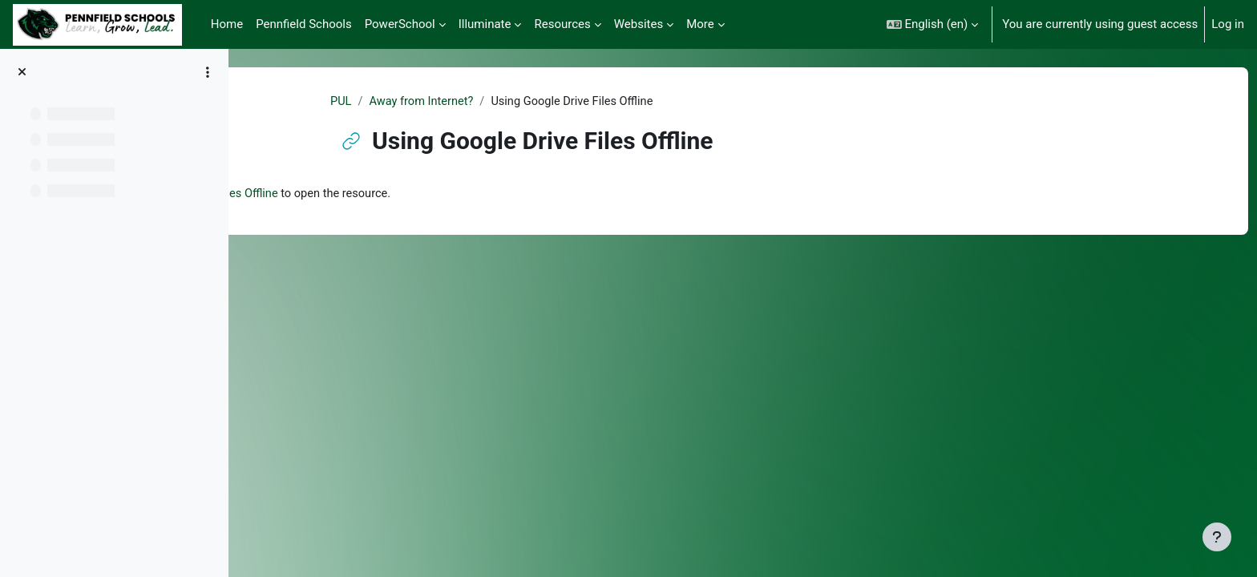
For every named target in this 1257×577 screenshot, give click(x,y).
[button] (932, 24)
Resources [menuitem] (562, 24)
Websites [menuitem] (638, 24)
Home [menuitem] (227, 24)
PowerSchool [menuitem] (400, 24)
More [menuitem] (700, 24)
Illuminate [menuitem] (485, 24)
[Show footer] (1216, 537)
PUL (420, 102)
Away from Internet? (502, 102)
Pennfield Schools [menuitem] (304, 24)
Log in (1227, 24)
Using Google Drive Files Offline (388, 195)
